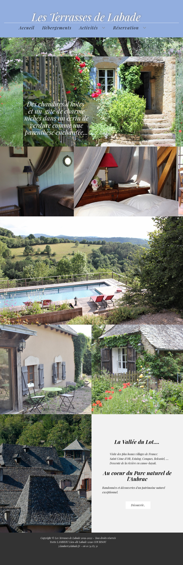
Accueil (26, 27)
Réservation (126, 27)
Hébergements (56, 27)
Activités (88, 27)
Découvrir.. (138, 505)
